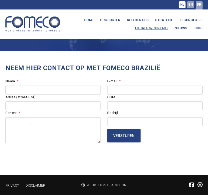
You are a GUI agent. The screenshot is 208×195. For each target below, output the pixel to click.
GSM (111, 97)
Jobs (198, 28)
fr (199, 4)
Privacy (12, 185)
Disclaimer (36, 185)
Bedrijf (112, 113)
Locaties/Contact (151, 28)
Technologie (191, 20)
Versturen (124, 136)
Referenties (138, 20)
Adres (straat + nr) (20, 97)
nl (182, 4)
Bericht (11, 113)
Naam (10, 81)
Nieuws (181, 28)
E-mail (112, 81)
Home (89, 20)
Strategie (164, 20)
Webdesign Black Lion (107, 185)
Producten (110, 20)
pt (199, 11)
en (190, 4)
